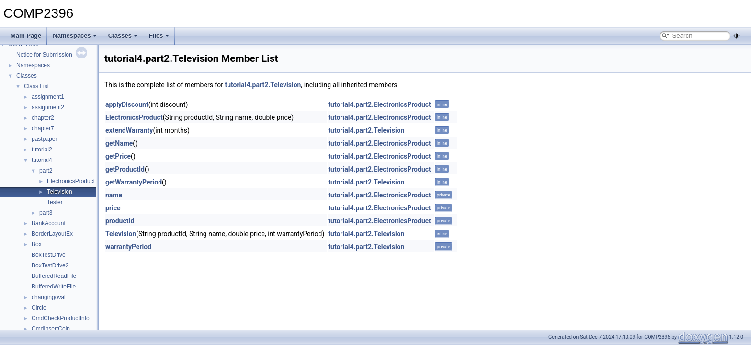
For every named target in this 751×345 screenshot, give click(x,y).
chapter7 (43, 128)
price (113, 208)
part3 (45, 212)
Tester (55, 202)
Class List (36, 86)
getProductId (125, 169)
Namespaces (75, 35)
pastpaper (44, 139)
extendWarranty (129, 130)
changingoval (49, 297)
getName (119, 143)
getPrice (118, 156)
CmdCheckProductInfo (61, 318)
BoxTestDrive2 (50, 265)
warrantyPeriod (128, 247)
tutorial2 (42, 149)
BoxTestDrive (49, 255)
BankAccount (49, 223)
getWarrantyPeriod (133, 182)
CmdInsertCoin (51, 328)
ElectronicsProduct (71, 181)
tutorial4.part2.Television (263, 85)
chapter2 (43, 118)
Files (159, 35)
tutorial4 (42, 160)
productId (119, 221)
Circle (39, 307)
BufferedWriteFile (54, 286)
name (113, 195)
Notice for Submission (44, 54)
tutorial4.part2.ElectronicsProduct (379, 104)
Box (37, 244)
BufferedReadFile (54, 276)
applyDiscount (126, 104)
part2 (45, 170)
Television (59, 191)
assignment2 (48, 107)
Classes (122, 35)
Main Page (26, 35)
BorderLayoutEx (52, 233)
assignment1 (48, 96)
